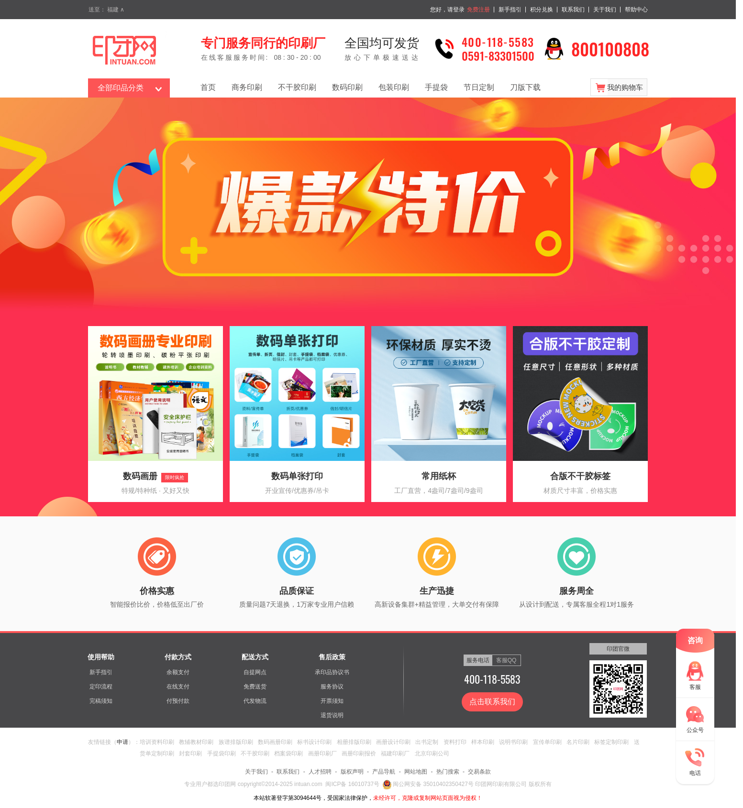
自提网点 (255, 672)
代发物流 (255, 701)
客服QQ (506, 660)
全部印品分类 (121, 88)
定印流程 (100, 686)
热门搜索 (447, 771)
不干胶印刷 (297, 87)
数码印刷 (347, 87)
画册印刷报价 (359, 753)
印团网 (228, 784)
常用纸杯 (438, 476)
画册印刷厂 (322, 753)
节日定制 (479, 87)
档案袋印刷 (288, 753)
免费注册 (478, 9)
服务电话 (477, 660)
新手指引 (510, 9)
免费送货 (255, 686)
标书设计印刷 (314, 742)
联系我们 (573, 9)
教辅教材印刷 (196, 742)
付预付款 (177, 701)
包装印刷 (393, 87)
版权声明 (352, 771)
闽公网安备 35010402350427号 (428, 784)
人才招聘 (320, 771)
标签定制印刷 (611, 742)
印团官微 (618, 648)
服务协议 (332, 686)
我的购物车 (625, 87)
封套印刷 (190, 753)
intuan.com (308, 784)
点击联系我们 (492, 702)
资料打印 (455, 742)
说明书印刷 (513, 742)
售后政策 (332, 657)
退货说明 (332, 715)
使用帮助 (101, 657)
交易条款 (479, 771)
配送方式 (255, 657)
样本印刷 (482, 742)
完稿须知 (100, 701)
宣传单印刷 (547, 742)
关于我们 (604, 9)
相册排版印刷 (354, 742)
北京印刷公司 (432, 753)
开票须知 (332, 701)
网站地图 (415, 771)
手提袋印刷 (221, 753)
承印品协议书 (332, 672)
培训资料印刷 (157, 742)
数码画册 (140, 476)
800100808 (610, 48)
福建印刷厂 (395, 753)
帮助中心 (636, 9)
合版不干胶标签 (580, 476)
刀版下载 (525, 87)
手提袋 (436, 87)
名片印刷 (577, 742)
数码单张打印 (297, 476)
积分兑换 (541, 9)
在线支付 (177, 686)
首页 (208, 87)
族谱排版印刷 (236, 742)
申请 (122, 742)
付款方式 (178, 657)
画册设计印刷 (393, 742)
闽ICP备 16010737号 (352, 784)
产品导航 (383, 771)
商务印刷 (247, 87)
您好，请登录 (447, 9)
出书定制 (426, 742)
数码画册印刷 (275, 742)
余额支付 (177, 672)
